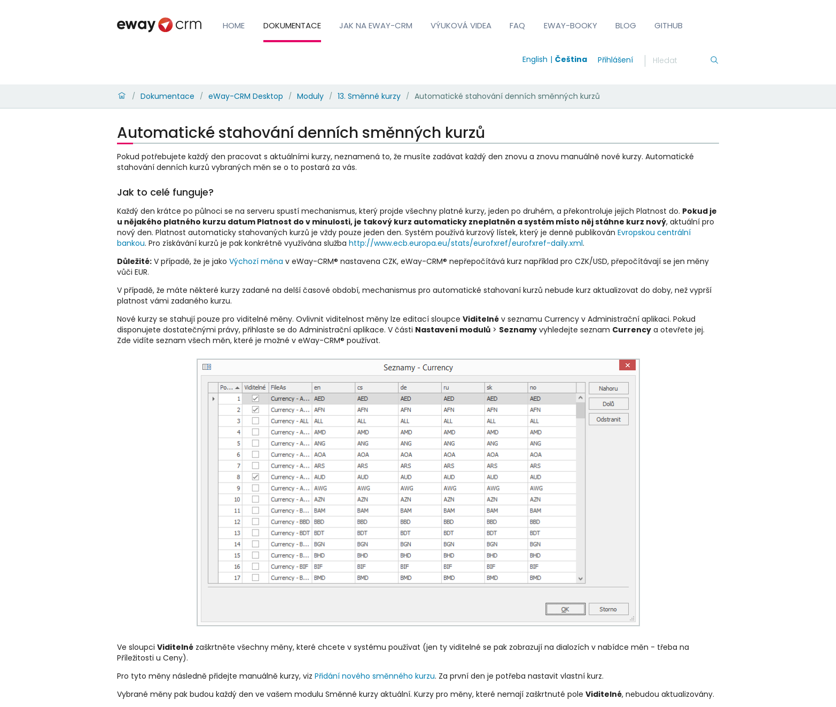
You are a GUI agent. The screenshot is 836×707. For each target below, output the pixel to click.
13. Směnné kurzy (369, 96)
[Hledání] (681, 61)
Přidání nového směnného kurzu (375, 676)
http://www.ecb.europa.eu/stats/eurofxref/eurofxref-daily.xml (466, 243)
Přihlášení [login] (615, 60)
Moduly (310, 96)
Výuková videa (461, 25)
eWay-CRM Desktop (245, 96)
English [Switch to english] (535, 59)
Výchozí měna (256, 261)
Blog (625, 25)
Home (234, 25)
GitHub (668, 25)
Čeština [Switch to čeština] (571, 59)
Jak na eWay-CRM (375, 25)
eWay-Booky (570, 25)
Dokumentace (292, 25)
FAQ (517, 25)
